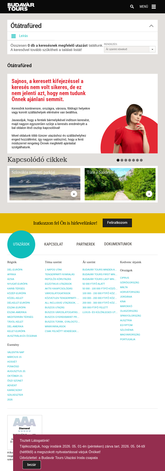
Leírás (18, 36)
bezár (31, 465)
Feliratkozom (117, 223)
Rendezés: (111, 44)
